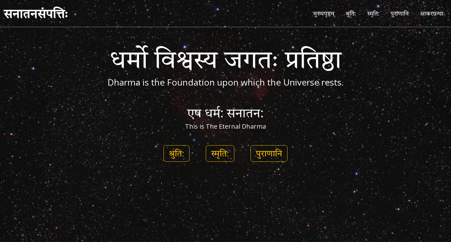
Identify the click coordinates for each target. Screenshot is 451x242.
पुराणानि (400, 13)
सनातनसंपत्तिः (36, 13)
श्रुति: (350, 13)
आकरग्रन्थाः (432, 13)
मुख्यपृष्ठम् (323, 13)
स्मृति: (373, 13)
